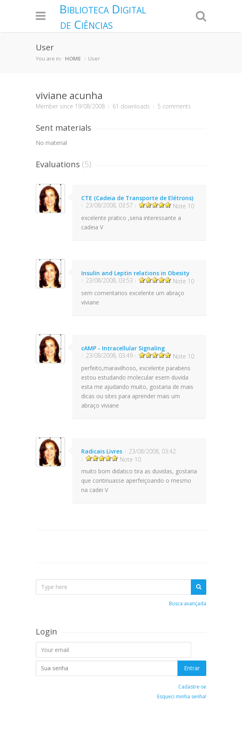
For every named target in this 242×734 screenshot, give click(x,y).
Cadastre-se (192, 686)
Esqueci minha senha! (181, 696)
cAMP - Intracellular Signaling (123, 348)
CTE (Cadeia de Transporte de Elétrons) (137, 198)
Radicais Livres (101, 451)
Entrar (192, 668)
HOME (73, 58)
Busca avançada (187, 603)
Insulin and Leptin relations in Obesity (135, 273)
